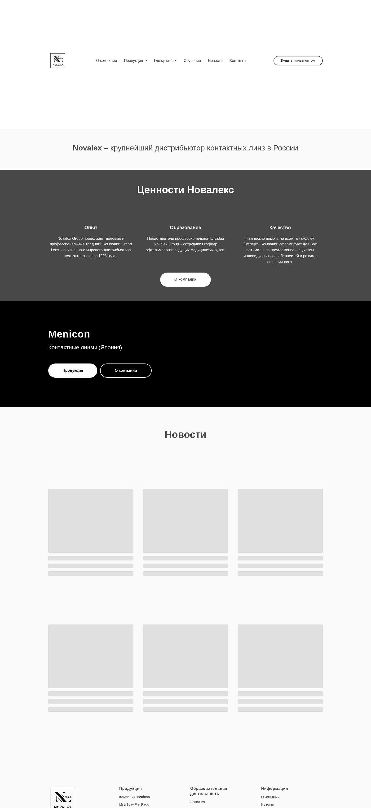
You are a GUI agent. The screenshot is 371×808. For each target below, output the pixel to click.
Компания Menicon (134, 797)
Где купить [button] (164, 61)
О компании (106, 61)
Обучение (192, 61)
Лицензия (197, 802)
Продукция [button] (134, 61)
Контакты (238, 61)
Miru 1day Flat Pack (134, 804)
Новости (215, 61)
